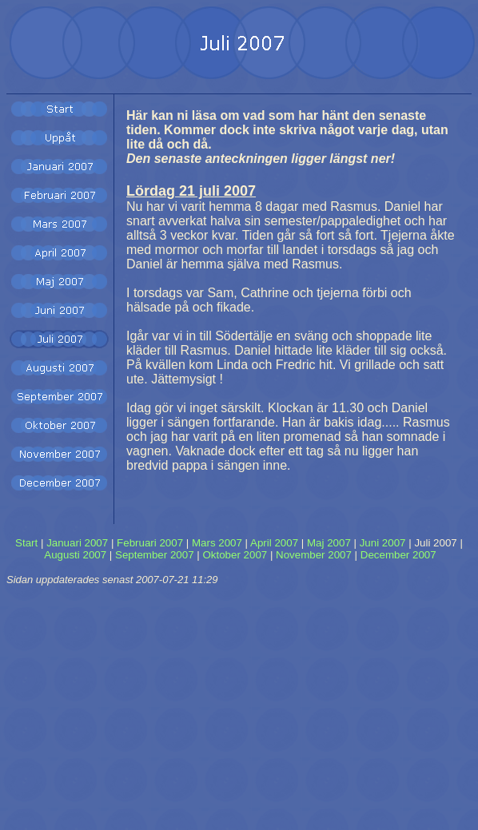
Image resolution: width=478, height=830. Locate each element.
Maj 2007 (329, 543)
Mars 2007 (217, 543)
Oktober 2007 (234, 555)
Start (26, 543)
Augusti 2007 (75, 555)
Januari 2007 (77, 543)
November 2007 (314, 555)
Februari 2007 (150, 543)
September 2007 (154, 555)
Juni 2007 (383, 543)
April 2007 (274, 543)
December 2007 (398, 555)
